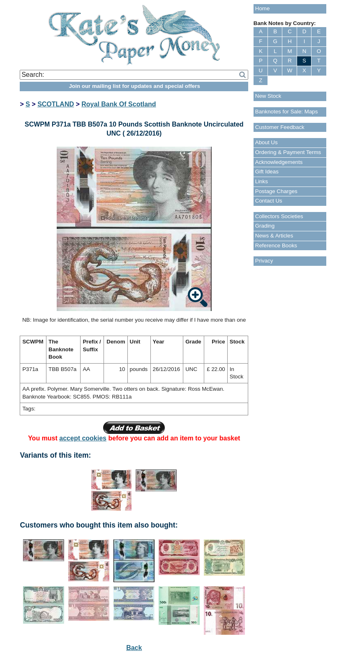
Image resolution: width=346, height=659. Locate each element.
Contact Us (268, 201)
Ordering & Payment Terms (288, 152)
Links (261, 181)
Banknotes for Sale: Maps (286, 111)
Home (262, 8)
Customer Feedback (279, 127)
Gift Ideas (267, 171)
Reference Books (276, 245)
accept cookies (82, 438)
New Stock (268, 96)
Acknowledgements (279, 162)
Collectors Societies (279, 216)
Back (134, 647)
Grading (264, 226)
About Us (266, 142)
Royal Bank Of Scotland (118, 104)
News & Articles (274, 236)
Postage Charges (276, 191)
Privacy (264, 261)
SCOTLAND (55, 104)
